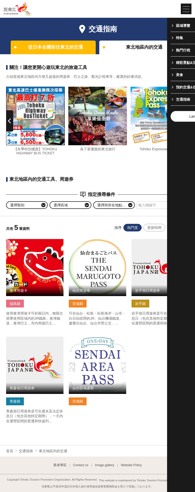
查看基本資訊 (16, 241)
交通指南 (26, 451)
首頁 (9, 451)
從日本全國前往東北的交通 (55, 47)
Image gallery (104, 465)
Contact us (80, 465)
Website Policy (131, 465)
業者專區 (60, 465)
